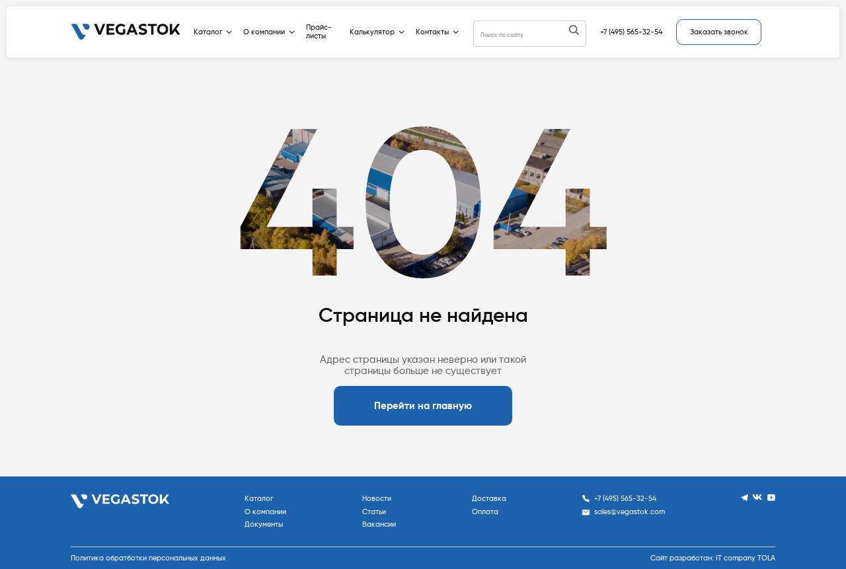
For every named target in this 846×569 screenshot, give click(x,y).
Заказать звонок (719, 32)
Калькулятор (377, 32)
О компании (269, 32)
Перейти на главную (423, 406)
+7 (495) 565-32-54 (631, 32)
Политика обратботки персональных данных (148, 558)
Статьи (374, 512)
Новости (376, 498)
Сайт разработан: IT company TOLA (712, 558)
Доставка (489, 498)
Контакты (437, 32)
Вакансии (379, 524)
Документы (264, 524)
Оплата (485, 512)
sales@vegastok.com (623, 512)
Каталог (213, 32)
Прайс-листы (319, 31)
